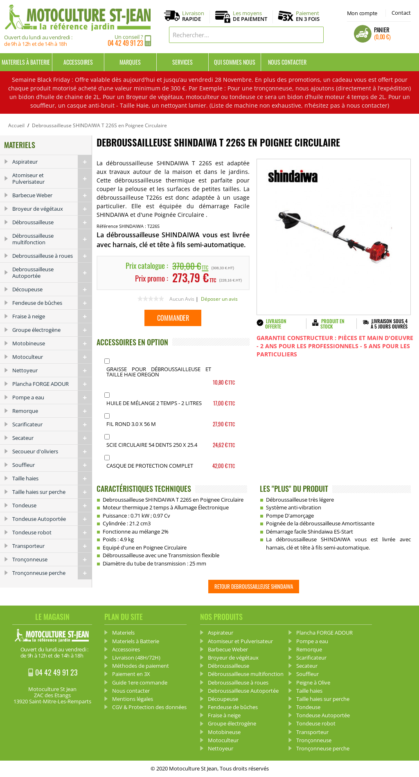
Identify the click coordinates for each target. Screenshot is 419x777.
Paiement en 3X (131, 674)
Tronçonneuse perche (52, 572)
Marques (130, 62)
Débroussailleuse (52, 222)
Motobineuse (52, 343)
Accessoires (78, 62)
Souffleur (52, 464)
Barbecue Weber (52, 195)
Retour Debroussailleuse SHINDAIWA (253, 586)
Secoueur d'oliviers (52, 451)
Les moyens (250, 16)
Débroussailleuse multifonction (52, 239)
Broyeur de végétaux (52, 208)
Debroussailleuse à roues (52, 255)
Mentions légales (132, 699)
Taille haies (52, 478)
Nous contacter (287, 62)
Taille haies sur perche (52, 491)
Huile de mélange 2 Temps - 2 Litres (154, 403)
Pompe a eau (52, 397)
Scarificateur (52, 424)
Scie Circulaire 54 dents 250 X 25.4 (151, 444)
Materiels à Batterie (26, 62)
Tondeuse (52, 505)
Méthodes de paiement (140, 665)
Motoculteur (52, 356)
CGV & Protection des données (149, 707)
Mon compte (362, 13)
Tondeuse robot (52, 532)
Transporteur (52, 545)
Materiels (123, 632)
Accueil (16, 125)
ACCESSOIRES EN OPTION (132, 342)
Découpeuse (52, 289)
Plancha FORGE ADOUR (52, 383)
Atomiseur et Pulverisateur (52, 178)
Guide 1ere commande (139, 682)
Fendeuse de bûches (52, 302)
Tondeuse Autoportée (52, 518)
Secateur (52, 437)
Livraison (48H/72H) (136, 657)
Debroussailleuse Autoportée (52, 272)
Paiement (308, 16)
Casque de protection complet (149, 465)
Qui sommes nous (234, 62)
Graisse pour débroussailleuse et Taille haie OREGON (159, 371)
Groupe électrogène (52, 329)
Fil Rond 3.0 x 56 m (131, 424)
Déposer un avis (219, 298)
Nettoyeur (52, 370)
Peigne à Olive (313, 682)
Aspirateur (52, 161)
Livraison (193, 16)
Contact (401, 12)
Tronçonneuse (52, 559)
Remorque (52, 410)
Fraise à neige (52, 316)
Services (182, 62)
